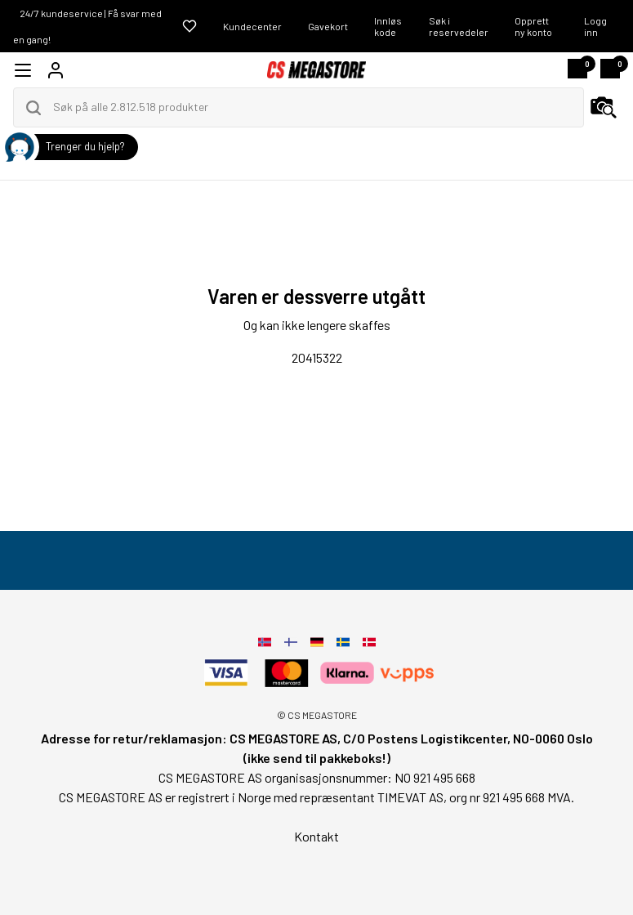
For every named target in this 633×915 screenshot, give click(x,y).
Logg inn (595, 26)
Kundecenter (252, 26)
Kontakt (316, 836)
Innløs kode (388, 26)
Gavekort (328, 26)
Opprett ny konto (533, 26)
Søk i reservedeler (458, 26)
